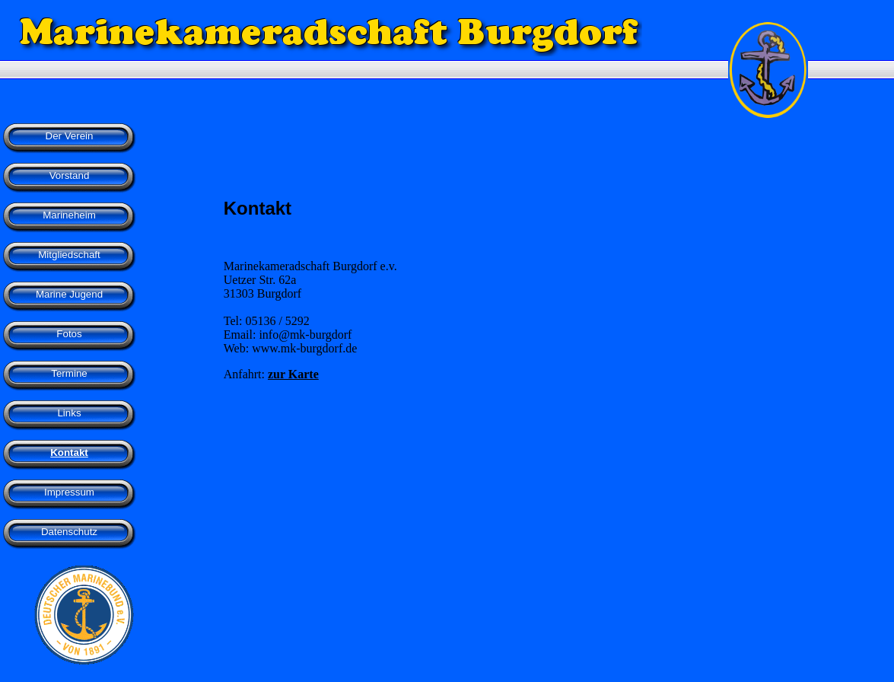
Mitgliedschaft (69, 254)
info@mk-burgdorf (305, 334)
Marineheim (69, 215)
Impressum (69, 492)
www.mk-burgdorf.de (304, 348)
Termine (69, 373)
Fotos (68, 333)
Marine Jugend (69, 294)
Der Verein (70, 136)
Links (69, 413)
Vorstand (69, 175)
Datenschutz (69, 531)
